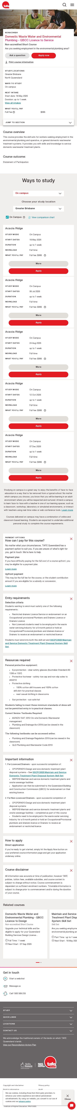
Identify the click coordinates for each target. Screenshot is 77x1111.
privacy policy (25, 1102)
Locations (9, 1024)
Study (6, 1011)
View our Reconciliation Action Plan (19, 1045)
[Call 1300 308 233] (14, 994)
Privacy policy (44, 1085)
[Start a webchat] (14, 979)
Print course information (21, 62)
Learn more (67, 510)
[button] (38, 962)
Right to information (11, 1089)
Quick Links (9, 1017)
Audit (41, 1089)
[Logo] (6, 8)
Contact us (9, 1031)
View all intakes (13, 103)
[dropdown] (38, 193)
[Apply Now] (43, 55)
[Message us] (12, 986)
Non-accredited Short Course (19, 925)
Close (68, 1099)
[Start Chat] (71, 1105)
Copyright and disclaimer (13, 1085)
